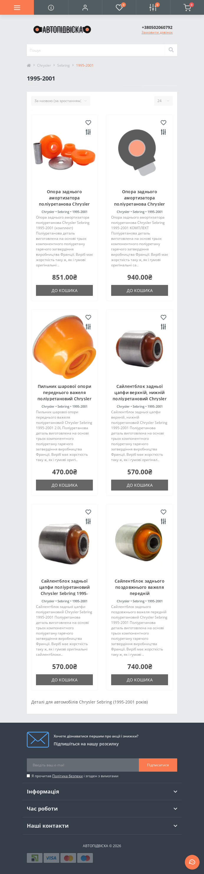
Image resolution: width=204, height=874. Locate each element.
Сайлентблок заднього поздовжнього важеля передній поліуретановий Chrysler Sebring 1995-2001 (140, 593)
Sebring (63, 65)
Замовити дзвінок (157, 32)
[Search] (171, 50)
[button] (85, 7)
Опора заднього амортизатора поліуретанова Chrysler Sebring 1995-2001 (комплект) (64, 204)
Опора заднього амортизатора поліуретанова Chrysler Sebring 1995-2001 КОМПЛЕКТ (139, 204)
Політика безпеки (67, 775)
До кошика (65, 290)
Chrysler (44, 65)
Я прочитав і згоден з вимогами (75, 775)
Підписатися (158, 765)
